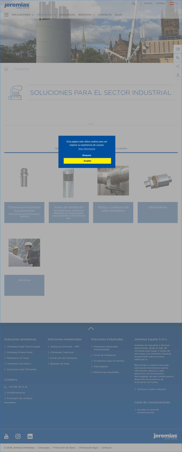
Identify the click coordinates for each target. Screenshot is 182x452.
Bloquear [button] (86, 155)
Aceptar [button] (87, 161)
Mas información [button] (86, 149)
